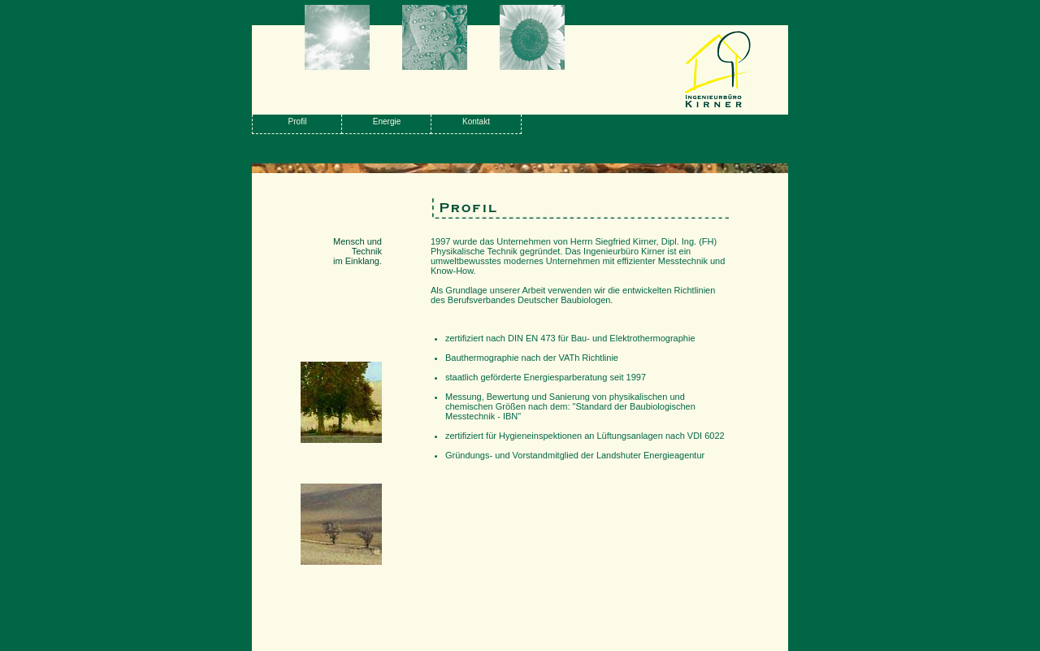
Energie (387, 121)
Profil (297, 121)
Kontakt (476, 121)
